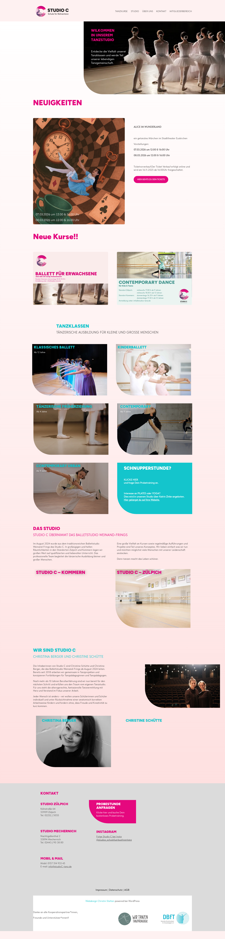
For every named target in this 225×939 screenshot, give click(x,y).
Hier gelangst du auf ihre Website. (142, 507)
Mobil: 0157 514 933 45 (52, 871)
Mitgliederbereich (181, 11)
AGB (126, 897)
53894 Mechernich (50, 847)
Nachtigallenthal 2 (50, 843)
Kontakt (161, 11)
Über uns (147, 11)
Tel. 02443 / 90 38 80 (51, 850)
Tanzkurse (121, 11)
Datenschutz (115, 897)
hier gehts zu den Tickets (151, 187)
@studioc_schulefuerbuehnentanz (114, 847)
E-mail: (56, 874)
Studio (135, 11)
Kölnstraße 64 (47, 816)
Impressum (101, 897)
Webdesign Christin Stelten (99, 908)
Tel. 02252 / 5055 (49, 823)
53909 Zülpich (48, 819)
